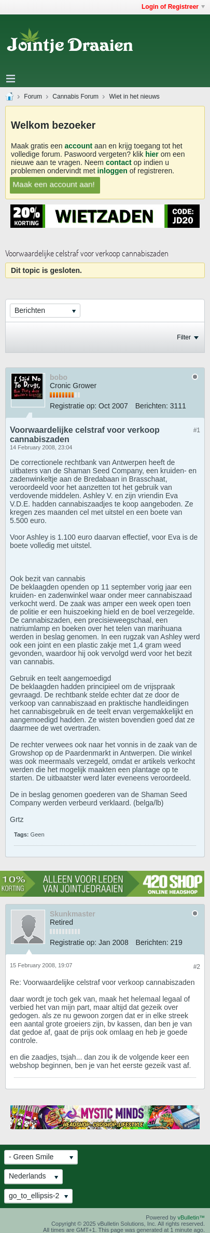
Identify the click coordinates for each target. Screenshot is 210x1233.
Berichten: (151, 406)
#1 (196, 430)
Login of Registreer (173, 6)
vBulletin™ (191, 1217)
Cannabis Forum (75, 96)
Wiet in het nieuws (134, 96)
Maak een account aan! (54, 184)
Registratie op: (73, 406)
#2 (196, 966)
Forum (33, 96)
